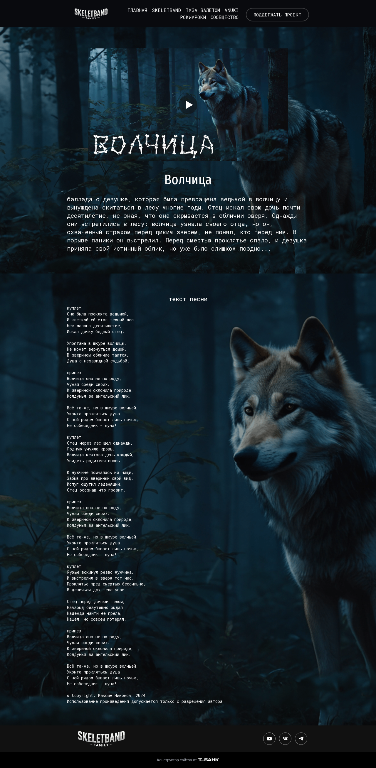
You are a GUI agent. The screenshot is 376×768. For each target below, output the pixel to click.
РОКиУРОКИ (190, 16)
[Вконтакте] (285, 737)
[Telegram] (301, 737)
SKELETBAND (163, 9)
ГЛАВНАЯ (134, 9)
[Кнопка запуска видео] (188, 103)
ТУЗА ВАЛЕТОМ (199, 9)
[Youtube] (269, 737)
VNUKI (228, 9)
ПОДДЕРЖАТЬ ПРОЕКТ (276, 13)
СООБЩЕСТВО (221, 16)
